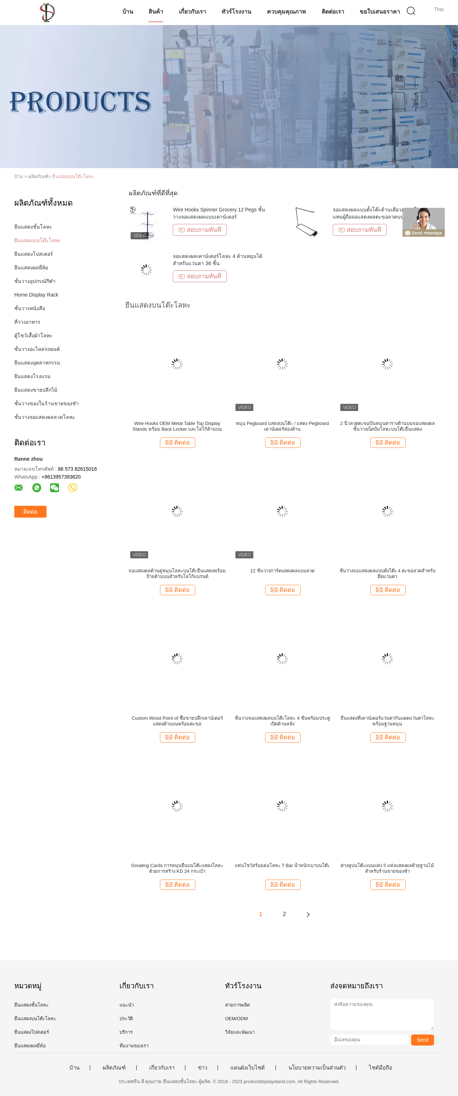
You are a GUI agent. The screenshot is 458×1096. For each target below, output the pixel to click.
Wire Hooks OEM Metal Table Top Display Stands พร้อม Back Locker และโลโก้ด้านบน (177, 426)
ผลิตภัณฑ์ (114, 1067)
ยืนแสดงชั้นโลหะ (33, 227)
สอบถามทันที (200, 229)
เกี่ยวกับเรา (192, 12)
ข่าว (202, 1067)
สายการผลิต (237, 1005)
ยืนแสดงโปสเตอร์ (33, 254)
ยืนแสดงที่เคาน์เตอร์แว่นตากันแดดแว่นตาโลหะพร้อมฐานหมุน (387, 720)
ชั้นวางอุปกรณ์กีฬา (34, 281)
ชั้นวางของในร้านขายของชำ (46, 403)
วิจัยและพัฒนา (240, 1032)
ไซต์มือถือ (380, 1067)
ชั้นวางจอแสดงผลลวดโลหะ (44, 417)
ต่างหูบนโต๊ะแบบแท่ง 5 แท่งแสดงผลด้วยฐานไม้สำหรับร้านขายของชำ (387, 868)
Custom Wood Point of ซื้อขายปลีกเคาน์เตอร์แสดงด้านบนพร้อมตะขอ (177, 720)
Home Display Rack (36, 295)
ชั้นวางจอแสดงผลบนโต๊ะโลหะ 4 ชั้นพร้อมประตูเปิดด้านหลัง (282, 720)
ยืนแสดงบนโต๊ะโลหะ (73, 176)
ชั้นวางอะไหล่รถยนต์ (37, 349)
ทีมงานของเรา (134, 1045)
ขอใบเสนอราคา (380, 12)
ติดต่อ (30, 512)
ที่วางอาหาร (27, 322)
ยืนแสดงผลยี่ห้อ (31, 267)
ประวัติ (126, 1018)
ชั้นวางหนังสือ (29, 308)
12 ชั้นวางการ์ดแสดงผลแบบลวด (282, 570)
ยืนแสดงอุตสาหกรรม (37, 363)
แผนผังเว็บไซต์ (247, 1067)
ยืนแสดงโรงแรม (32, 376)
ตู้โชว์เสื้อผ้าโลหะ (33, 335)
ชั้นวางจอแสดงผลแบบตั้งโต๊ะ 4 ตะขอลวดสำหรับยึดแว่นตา (387, 573)
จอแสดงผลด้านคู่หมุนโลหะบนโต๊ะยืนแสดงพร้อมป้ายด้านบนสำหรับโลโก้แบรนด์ (177, 573)
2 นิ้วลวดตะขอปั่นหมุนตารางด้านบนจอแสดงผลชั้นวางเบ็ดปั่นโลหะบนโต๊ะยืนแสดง (387, 426)
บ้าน (127, 12)
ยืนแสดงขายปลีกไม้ (35, 390)
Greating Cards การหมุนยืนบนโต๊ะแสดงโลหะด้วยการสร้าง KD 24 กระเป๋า (177, 868)
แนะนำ (127, 1005)
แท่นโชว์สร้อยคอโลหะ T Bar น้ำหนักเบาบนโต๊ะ (282, 865)
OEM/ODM (236, 1018)
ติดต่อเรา (333, 12)
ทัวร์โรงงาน (236, 12)
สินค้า (155, 12)
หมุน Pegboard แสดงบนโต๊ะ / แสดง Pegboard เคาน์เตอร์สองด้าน (282, 426)
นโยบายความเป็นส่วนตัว (317, 1067)
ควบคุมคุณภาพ (286, 12)
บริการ (126, 1032)
